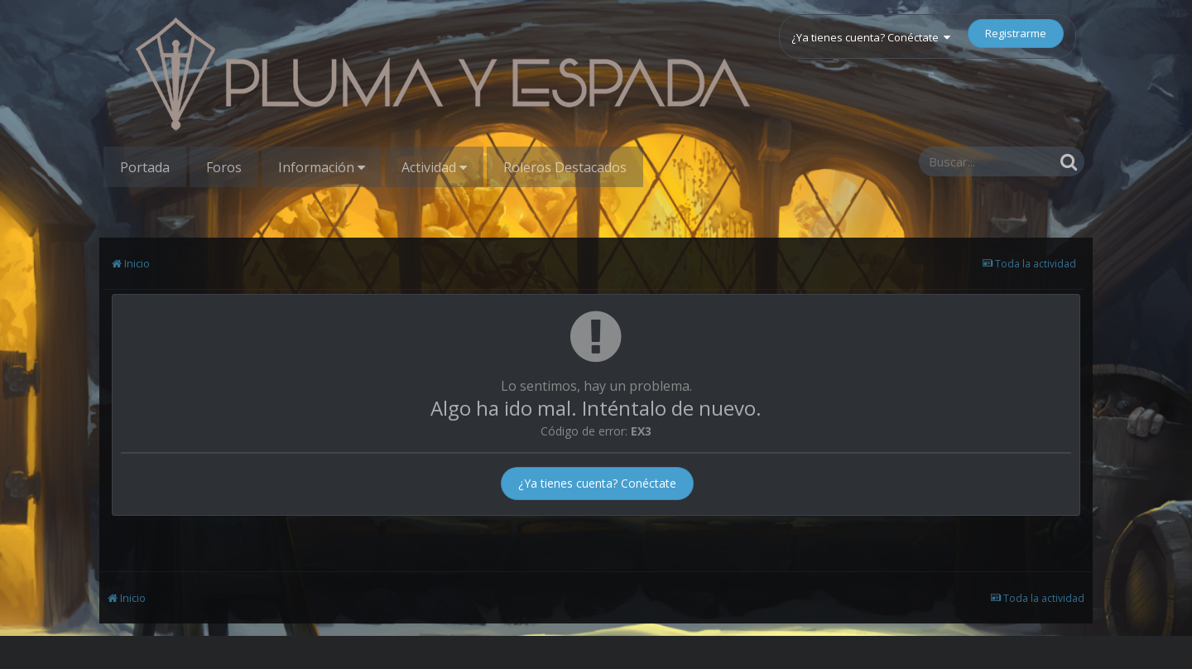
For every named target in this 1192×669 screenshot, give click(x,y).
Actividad (434, 167)
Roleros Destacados (565, 167)
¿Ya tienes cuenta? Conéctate (870, 37)
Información (321, 167)
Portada (145, 167)
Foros (224, 167)
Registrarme (1015, 33)
